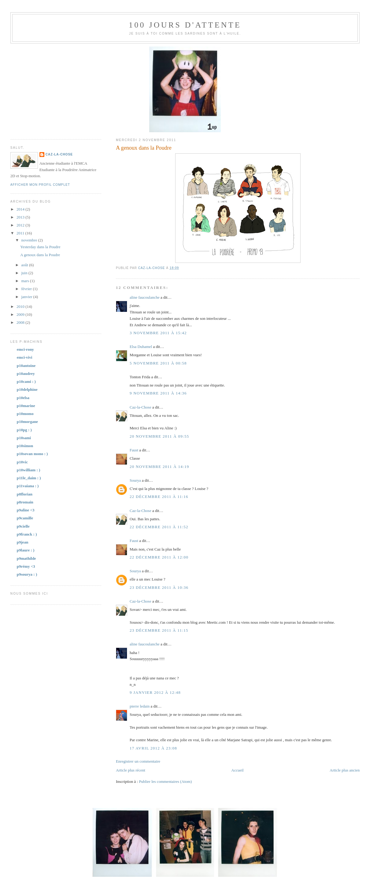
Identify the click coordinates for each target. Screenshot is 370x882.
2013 (21, 217)
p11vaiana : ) (28, 486)
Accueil (237, 770)
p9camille (25, 518)
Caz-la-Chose (140, 407)
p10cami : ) (26, 381)
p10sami (24, 437)
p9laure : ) (26, 550)
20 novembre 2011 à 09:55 (159, 436)
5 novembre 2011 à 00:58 (158, 363)
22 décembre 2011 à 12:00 (159, 557)
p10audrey (26, 373)
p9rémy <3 (26, 566)
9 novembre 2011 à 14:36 (158, 393)
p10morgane (27, 421)
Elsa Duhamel (141, 346)
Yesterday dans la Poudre (40, 247)
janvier (27, 296)
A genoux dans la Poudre (40, 254)
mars (25, 280)
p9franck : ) (27, 534)
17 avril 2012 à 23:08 (153, 748)
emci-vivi (24, 357)
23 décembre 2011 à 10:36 (159, 587)
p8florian (24, 494)
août (25, 265)
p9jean (22, 542)
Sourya (135, 480)
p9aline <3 (26, 510)
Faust (134, 450)
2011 (21, 233)
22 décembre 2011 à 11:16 (159, 496)
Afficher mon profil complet (40, 184)
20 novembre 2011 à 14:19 (159, 466)
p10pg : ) (24, 430)
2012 (21, 225)
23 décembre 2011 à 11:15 (159, 630)
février (27, 288)
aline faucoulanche (145, 297)
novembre (29, 240)
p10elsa (23, 397)
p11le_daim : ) (29, 478)
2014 (21, 209)
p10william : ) (28, 470)
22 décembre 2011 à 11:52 (159, 527)
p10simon (25, 445)
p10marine (26, 405)
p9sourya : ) (27, 574)
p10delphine (27, 389)
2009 (21, 314)
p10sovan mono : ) (32, 453)
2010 (21, 306)
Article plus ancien (345, 770)
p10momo (25, 413)
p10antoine (26, 365)
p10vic (22, 462)
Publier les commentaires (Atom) (165, 781)
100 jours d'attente (185, 25)
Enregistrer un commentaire (138, 761)
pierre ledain (140, 706)
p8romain (25, 502)
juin (24, 273)
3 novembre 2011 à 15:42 (158, 333)
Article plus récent (130, 770)
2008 (21, 322)
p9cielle (23, 526)
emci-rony (25, 349)
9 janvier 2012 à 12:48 (155, 692)
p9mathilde (26, 558)
